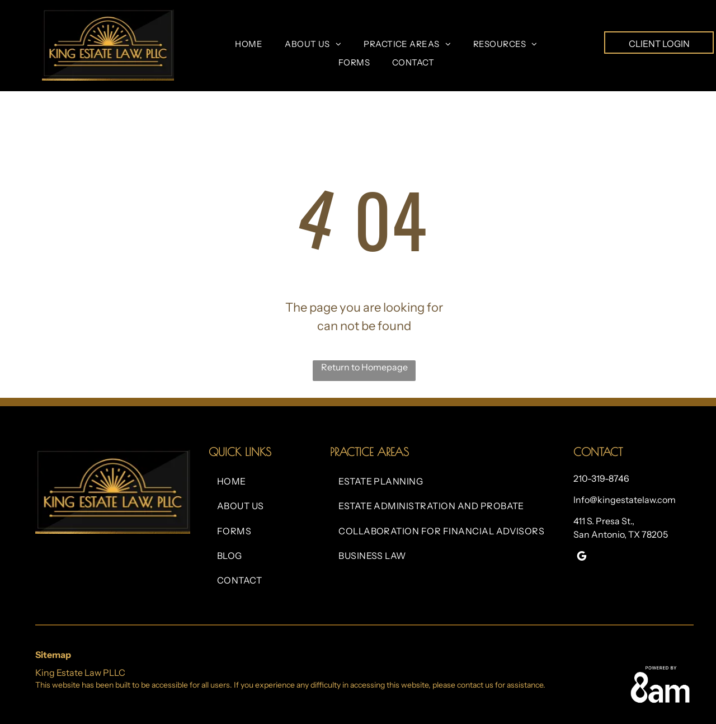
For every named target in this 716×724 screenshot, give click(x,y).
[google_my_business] (581, 557)
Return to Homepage (364, 367)
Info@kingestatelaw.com (624, 499)
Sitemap (53, 654)
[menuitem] (249, 44)
